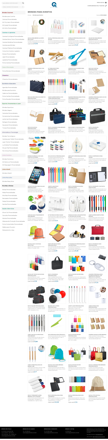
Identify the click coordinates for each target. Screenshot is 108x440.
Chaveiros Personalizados (9, 79)
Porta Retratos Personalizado (11, 71)
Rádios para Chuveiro (8, 227)
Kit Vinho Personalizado (9, 28)
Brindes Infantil (7, 173)
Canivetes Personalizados (9, 113)
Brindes (29, 15)
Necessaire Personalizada (9, 198)
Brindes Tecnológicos (8, 136)
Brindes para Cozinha (8, 16)
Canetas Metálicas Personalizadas (12, 42)
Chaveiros (5, 75)
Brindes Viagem (7, 110)
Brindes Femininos (7, 159)
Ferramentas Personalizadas (10, 116)
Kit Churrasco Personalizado (10, 22)
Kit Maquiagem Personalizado (11, 165)
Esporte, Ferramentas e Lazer (11, 103)
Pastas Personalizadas (8, 201)
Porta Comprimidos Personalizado (12, 224)
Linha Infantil (6, 169)
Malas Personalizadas (8, 192)
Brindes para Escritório (9, 90)
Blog (94, 436)
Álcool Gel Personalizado (9, 212)
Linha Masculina (7, 177)
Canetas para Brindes (8, 45)
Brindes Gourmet (7, 12)
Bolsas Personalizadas (8, 189)
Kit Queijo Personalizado (9, 25)
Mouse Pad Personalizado (10, 148)
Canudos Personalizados (9, 215)
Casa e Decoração (8, 67)
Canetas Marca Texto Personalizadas (13, 39)
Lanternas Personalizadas (10, 119)
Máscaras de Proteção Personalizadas (13, 221)
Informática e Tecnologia (10, 132)
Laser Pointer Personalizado (10, 142)
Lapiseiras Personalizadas (9, 60)
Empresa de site (99, 434)
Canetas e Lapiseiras (8, 32)
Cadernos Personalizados (9, 93)
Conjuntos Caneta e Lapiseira (11, 51)
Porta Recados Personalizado (11, 99)
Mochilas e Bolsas (7, 185)
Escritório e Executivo (9, 83)
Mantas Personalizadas (9, 218)
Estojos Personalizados (9, 54)
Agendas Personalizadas (9, 87)
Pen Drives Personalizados (10, 151)
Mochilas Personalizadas (9, 195)
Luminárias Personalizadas (10, 145)
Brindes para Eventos (38, 15)
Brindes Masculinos (8, 181)
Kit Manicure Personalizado (10, 162)
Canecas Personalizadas (9, 19)
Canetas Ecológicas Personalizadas (12, 36)
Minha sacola (101, 2)
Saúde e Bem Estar (8, 208)
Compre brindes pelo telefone (96, 6)
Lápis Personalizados (8, 57)
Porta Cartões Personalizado (10, 96)
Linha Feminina (6, 155)
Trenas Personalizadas (9, 128)
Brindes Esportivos (7, 107)
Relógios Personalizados (9, 122)
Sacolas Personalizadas (9, 204)
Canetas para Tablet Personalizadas (13, 139)
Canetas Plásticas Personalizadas (12, 48)
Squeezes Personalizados (10, 125)
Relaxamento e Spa (8, 230)
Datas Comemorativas (100, 436)
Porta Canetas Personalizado (11, 63)
